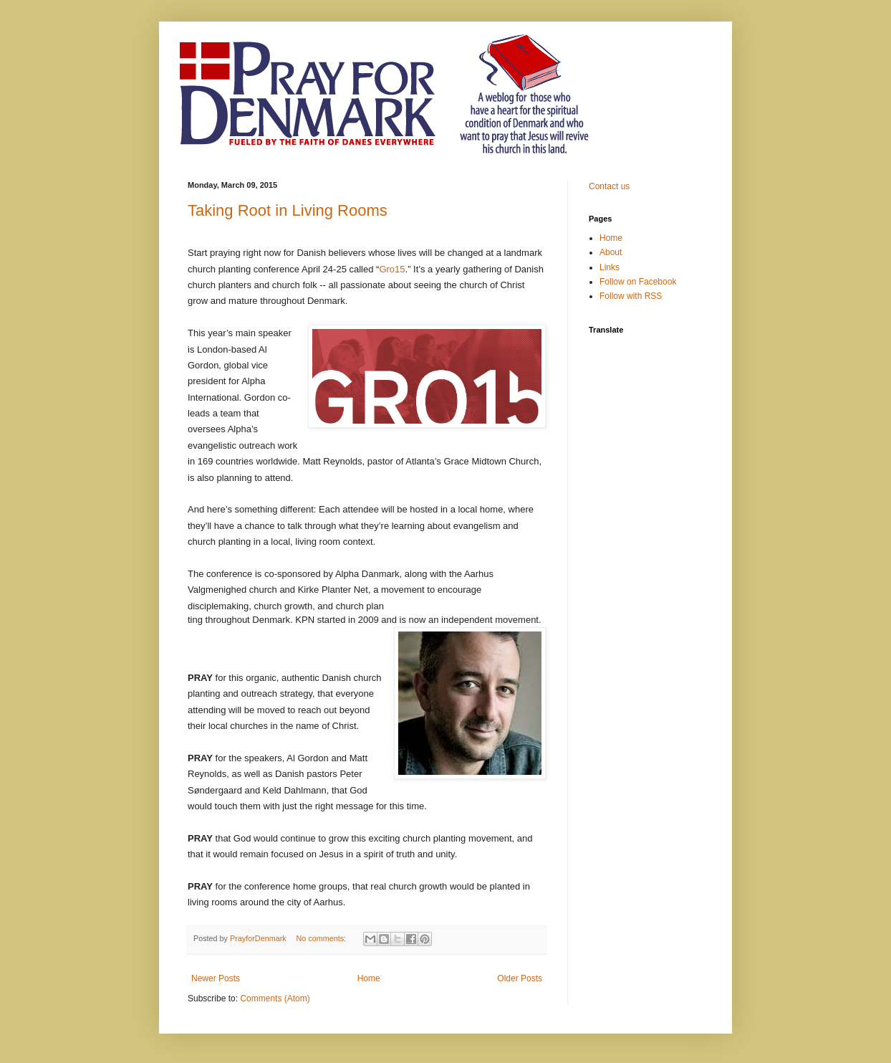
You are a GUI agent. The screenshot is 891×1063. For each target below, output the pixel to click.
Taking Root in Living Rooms (287, 210)
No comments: (322, 938)
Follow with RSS (630, 296)
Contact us (609, 186)
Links (609, 267)
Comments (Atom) (274, 998)
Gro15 (392, 269)
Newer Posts (215, 978)
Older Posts (519, 978)
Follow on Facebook (637, 282)
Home (368, 978)
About (610, 252)
